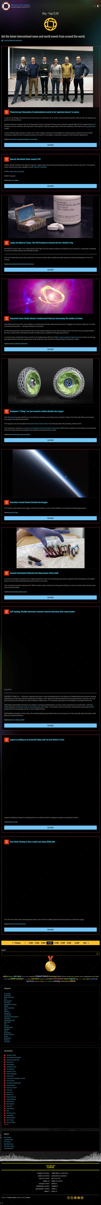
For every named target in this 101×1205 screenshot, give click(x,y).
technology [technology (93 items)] (56, 981)
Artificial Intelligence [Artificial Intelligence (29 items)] (25, 976)
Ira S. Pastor (10, 1120)
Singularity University (10, 1004)
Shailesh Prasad (11, 1067)
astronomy (7, 1018)
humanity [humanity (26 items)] (25, 979)
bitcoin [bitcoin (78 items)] (59, 976)
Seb (8, 1111)
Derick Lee (10, 1092)
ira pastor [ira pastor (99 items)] (50, 979)
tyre (28, 417)
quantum (90, 126)
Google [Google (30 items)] (9, 979)
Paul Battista (10, 1069)
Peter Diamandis (9, 997)
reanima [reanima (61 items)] (88, 979)
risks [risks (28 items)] (39, 981)
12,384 (31, 942)
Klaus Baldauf (11, 1085)
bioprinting (7, 1033)
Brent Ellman (10, 1108)
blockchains (7, 1038)
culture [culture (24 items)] (81, 976)
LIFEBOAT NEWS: (55, 1173)
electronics (17, 344)
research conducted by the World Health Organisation (42, 428)
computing (19, 139)
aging (5, 1010)
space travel (23, 924)
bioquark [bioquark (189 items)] (39, 976)
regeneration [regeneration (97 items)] (30, 981)
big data (6, 1025)
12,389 (62, 942)
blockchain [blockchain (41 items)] (64, 976)
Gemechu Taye (11, 1071)
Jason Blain (10, 1115)
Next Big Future (8, 1144)
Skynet (6, 1006)
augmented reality (9, 1020)
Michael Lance (11, 1113)
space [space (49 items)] (45, 981)
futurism (25, 592)
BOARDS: (53, 1181)
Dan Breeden (10, 1064)
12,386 (43, 942)
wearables (22, 720)
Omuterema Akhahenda (14, 1083)
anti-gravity (7, 1013)
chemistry (7, 1041)
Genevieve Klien (12, 139)
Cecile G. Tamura (12, 1087)
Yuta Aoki (9, 1090)
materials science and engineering (28, 707)
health (22, 435)
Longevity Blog (8, 1139)
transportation (27, 435)
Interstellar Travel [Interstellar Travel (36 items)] (42, 979)
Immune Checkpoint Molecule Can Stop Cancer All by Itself (34, 573)
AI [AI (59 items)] (7, 976)
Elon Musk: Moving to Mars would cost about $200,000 (32, 842)
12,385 (37, 942)
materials (17, 720)
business (6, 1040)
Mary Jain (11, 180)
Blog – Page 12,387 (50, 13)
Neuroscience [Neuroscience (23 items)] (80, 979)
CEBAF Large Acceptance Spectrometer (67, 337)
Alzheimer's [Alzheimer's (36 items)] (11, 976)
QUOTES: (53, 1191)
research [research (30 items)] (36, 981)
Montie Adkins (11, 1118)
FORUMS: (46, 1191)
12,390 (69, 942)
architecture (7, 1015)
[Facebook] (68, 1197)
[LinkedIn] (75, 1197)
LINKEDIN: (40, 1176)
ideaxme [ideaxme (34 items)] (29, 979)
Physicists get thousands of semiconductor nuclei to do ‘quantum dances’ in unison (44, 112)
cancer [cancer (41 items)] (72, 976)
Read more (50, 145)
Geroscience (7, 1137)
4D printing (7, 995)
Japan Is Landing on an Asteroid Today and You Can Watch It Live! (37, 740)
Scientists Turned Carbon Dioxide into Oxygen (28, 502)
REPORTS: (54, 1184)
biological (7, 1029)
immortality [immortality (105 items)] (35, 979)
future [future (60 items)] (97, 976)
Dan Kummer (10, 1080)
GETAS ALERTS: (55, 1176)
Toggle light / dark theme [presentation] (98, 6)
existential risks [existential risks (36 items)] (87, 976)
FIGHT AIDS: (41, 1184)
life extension (31, 264)
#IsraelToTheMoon (40, 167)
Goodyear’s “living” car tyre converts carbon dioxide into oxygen (37, 411)
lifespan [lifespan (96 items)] (66, 979)
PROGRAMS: (54, 1186)
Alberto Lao (11, 822)
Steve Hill (9, 1106)
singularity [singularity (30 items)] (42, 981)
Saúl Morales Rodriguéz (14, 1057)
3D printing (17, 435)
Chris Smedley (11, 1122)
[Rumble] (82, 1197)
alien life (6, 1011)
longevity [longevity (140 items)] (72, 979)
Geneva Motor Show (41, 424)
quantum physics (33, 139)
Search (97, 954)
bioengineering (8, 1027)
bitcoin (6, 1036)
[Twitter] (72, 1197)
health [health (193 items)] (13, 979)
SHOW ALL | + (6, 1124)
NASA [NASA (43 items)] (77, 979)
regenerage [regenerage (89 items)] (94, 979)
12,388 (56, 942)
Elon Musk (17, 924)
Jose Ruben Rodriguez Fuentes (16, 1078)
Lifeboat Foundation (12, 1198)
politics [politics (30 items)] (84, 979)
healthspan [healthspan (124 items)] (20, 979)
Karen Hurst (10, 1076)
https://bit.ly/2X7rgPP (17, 171)
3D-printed (11, 417)
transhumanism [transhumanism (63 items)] (65, 981)
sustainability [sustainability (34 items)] (50, 981)
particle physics (25, 139)
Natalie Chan (10, 1101)
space (16, 513)
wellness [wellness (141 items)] (72, 981)
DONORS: (45, 1181)
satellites (16, 180)
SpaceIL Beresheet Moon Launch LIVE (25, 159)
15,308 (77, 942)
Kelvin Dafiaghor (12, 1074)
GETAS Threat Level (50, 1167)
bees (5, 1024)
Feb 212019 (6, 112)
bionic (6, 1031)
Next (85, 942)
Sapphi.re (28, 1198)
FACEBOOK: (39, 1173)
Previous (17, 942)
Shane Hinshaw (11, 1097)
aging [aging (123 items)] (5, 976)
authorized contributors (15, 40)
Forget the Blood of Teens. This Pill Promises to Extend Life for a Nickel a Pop (41, 243)
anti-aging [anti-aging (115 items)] (17, 976)
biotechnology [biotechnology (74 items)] (53, 976)
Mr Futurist (7, 1142)
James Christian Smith (14, 264)
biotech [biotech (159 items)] (46, 976)
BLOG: (53, 1179)
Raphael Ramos (11, 1099)
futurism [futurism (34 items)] (5, 979)
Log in (5, 40)
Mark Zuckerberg (9, 1008)
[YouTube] (78, 1197)
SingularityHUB (8, 1148)
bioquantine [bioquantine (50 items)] (32, 976)
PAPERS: (53, 1189)
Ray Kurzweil (8, 1001)
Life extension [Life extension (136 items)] (58, 979)
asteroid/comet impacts (11, 1017)
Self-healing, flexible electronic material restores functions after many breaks (42, 611)
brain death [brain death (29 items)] (68, 976)
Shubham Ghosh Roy (13, 1060)
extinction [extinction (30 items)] (93, 976)
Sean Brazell (10, 1104)
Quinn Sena (11, 344)
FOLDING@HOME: (40, 1186)
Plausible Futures (9, 1146)
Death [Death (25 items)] (83, 976)
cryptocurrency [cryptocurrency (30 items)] (76, 976)
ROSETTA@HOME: (39, 1189)
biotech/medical (24, 264)
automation (7, 1022)
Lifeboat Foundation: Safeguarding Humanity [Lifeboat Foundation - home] (46, 6)
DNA (5, 999)
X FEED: (40, 1179)
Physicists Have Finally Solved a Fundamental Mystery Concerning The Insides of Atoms (46, 318)
